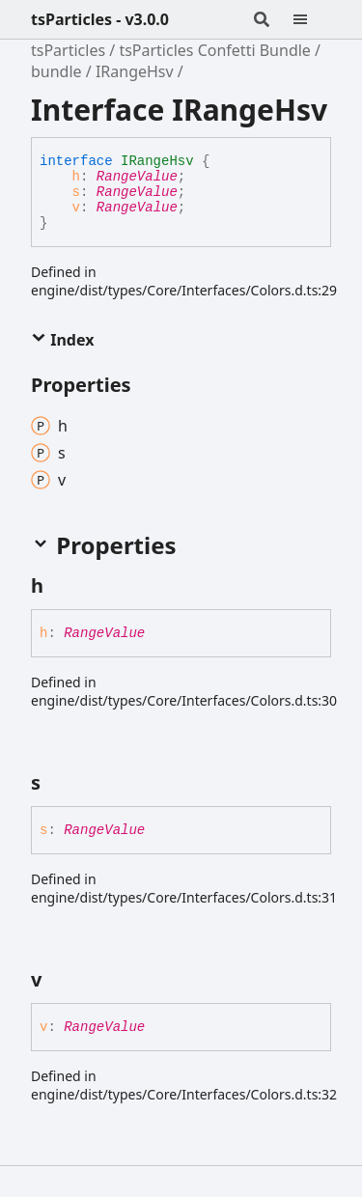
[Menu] (311, 19)
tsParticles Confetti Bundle (214, 50)
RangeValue (137, 176)
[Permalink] (60, 586)
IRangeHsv (135, 71)
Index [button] (62, 339)
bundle (56, 71)
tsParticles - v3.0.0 (100, 19)
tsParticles (68, 50)
